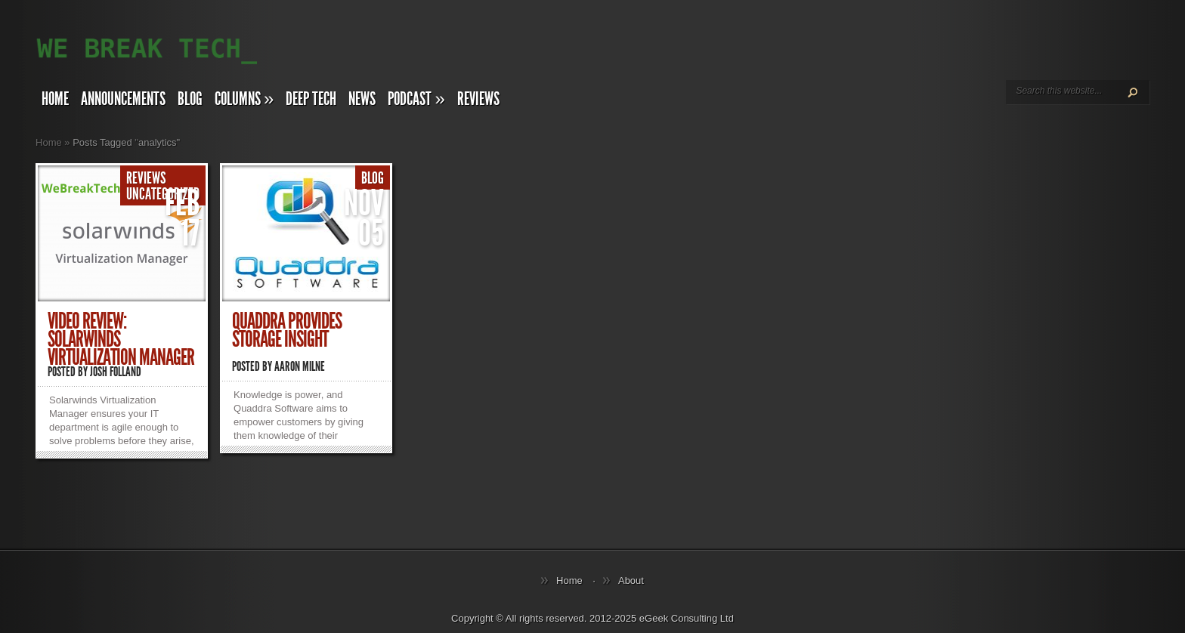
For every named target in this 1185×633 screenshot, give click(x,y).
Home (55, 99)
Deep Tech (311, 99)
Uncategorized (163, 194)
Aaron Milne (299, 366)
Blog (190, 99)
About (631, 580)
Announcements (123, 99)
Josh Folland (115, 371)
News (362, 99)
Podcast (416, 99)
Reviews (478, 99)
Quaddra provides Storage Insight (287, 330)
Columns (244, 99)
